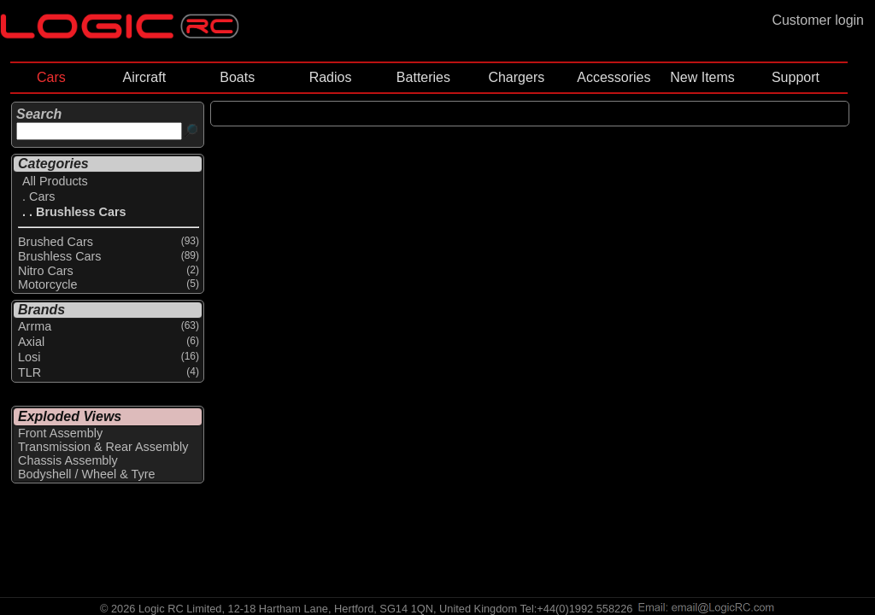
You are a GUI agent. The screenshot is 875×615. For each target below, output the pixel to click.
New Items (702, 77)
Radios (330, 77)
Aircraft (144, 77)
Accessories (613, 77)
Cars (51, 77)
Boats (237, 77)
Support (795, 77)
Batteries (423, 77)
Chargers (516, 77)
